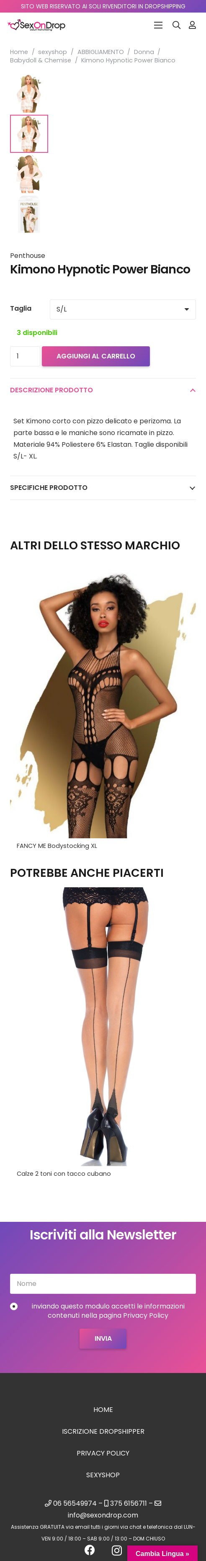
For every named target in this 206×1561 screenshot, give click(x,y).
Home (19, 52)
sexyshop (52, 52)
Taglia (20, 308)
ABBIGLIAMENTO (100, 52)
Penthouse (27, 255)
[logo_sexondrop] (36, 25)
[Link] (192, 25)
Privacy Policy (103, 1453)
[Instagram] (117, 1550)
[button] (176, 25)
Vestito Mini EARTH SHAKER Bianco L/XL (73, 846)
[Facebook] (90, 1550)
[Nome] (103, 1284)
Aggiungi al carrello (96, 356)
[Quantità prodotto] (25, 356)
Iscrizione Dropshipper (103, 1431)
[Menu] (158, 25)
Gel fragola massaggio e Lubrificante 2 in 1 (81, 1173)
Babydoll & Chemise (40, 60)
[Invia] (103, 1339)
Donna (144, 52)
